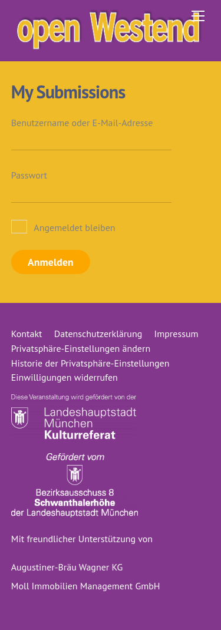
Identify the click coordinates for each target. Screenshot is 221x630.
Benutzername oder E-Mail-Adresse (82, 122)
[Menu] (198, 16)
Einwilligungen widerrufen (64, 377)
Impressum (176, 333)
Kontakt (26, 333)
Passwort (29, 175)
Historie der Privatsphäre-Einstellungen (90, 363)
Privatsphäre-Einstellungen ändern (80, 348)
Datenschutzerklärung (98, 333)
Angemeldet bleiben (63, 227)
